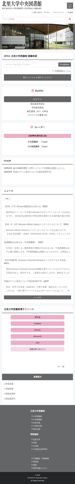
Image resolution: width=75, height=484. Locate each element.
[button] (5, 37)
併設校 (34, 462)
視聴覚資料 (9, 394)
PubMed (37, 324)
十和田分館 (36, 426)
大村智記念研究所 (39, 449)
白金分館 (35, 423)
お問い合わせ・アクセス (40, 12)
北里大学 (35, 439)
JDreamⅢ (37, 336)
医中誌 (37, 317)
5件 (8, 199)
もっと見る (37, 297)
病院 (34, 465)
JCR (37, 343)
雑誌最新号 (9, 399)
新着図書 (8, 384)
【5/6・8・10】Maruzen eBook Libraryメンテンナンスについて (33, 224)
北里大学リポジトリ (38, 349)
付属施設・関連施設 (40, 458)
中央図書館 (36, 419)
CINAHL (37, 330)
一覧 (62, 366)
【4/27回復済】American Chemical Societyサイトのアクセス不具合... (35, 260)
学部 (34, 443)
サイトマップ (58, 12)
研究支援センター (39, 468)
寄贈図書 (8, 389)
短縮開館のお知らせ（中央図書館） (20, 242)
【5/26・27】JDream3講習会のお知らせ (22, 206)
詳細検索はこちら (61, 71)
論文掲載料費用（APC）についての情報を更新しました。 (39, 168)
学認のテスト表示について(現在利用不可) (32, 172)
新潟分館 (35, 429)
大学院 (34, 446)
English (70, 12)
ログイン (37, 99)
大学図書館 (36, 416)
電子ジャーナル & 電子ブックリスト (37, 77)
